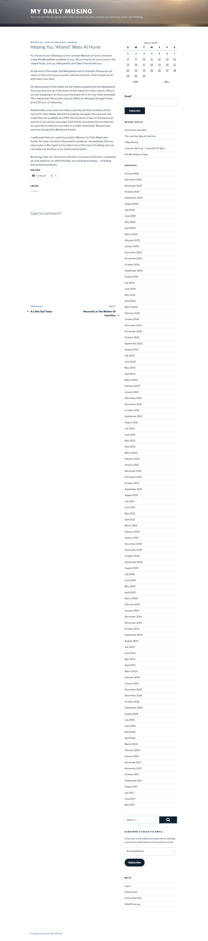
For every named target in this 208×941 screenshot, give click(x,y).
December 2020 (133, 543)
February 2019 (132, 677)
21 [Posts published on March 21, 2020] (174, 64)
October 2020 (132, 555)
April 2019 (130, 665)
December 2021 (133, 471)
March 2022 (131, 452)
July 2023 (130, 355)
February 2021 (132, 531)
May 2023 (130, 367)
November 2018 (133, 695)
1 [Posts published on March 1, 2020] (128, 53)
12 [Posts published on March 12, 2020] (159, 59)
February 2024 (132, 313)
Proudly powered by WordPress (46, 933)
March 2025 (131, 234)
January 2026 (132, 173)
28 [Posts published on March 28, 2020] (174, 70)
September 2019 (133, 634)
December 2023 (133, 325)
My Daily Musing (61, 11)
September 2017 (133, 780)
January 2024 (132, 319)
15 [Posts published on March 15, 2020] (128, 64)
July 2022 (130, 428)
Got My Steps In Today (136, 154)
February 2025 (132, 240)
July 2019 (130, 647)
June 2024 (130, 288)
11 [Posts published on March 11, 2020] (151, 59)
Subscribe (134, 862)
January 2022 (132, 464)
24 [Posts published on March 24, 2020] (144, 70)
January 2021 (132, 537)
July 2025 (130, 209)
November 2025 (133, 185)
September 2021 (133, 489)
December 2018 (133, 689)
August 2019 (131, 641)
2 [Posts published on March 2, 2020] (136, 53)
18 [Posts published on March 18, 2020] (151, 64)
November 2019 (133, 622)
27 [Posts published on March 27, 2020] (167, 70)
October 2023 (132, 337)
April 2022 (130, 446)
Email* (151, 100)
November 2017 (133, 768)
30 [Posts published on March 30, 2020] (135, 75)
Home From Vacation (136, 130)
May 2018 (130, 732)
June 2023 (130, 361)
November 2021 (133, 477)
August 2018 (131, 713)
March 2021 (131, 525)
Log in (128, 886)
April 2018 (130, 738)
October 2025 (132, 191)
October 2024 (132, 264)
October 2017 (132, 774)
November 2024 (133, 258)
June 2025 (130, 215)
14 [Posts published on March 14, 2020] (174, 59)
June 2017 (130, 798)
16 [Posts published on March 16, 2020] (136, 64)
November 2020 (133, 549)
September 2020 (134, 562)
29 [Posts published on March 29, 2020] (128, 75)
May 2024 (130, 295)
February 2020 (132, 604)
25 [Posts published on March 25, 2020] (151, 70)
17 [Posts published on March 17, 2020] (144, 64)
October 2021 (132, 483)
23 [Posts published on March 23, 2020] (136, 70)
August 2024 (131, 276)
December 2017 (133, 762)
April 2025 (130, 228)
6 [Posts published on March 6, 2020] (167, 53)
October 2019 (132, 628)
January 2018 (132, 756)
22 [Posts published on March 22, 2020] (128, 70)
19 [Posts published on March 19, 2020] (159, 64)
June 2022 (130, 434)
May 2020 (130, 586)
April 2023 (130, 373)
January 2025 (132, 246)
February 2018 (132, 750)
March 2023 (131, 379)
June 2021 (130, 507)
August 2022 (131, 422)
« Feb (135, 81)
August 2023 (131, 349)
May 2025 (130, 222)
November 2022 (133, 404)
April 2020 (130, 592)
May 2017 (130, 804)
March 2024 (131, 307)
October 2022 (132, 410)
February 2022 (132, 458)
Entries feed (131, 892)
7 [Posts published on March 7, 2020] (174, 53)
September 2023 (134, 343)
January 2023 (132, 392)
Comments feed (133, 898)
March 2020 (131, 598)
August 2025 (131, 203)
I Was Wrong (131, 142)
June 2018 (130, 725)
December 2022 (133, 398)
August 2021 (131, 495)
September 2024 (134, 270)
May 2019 (130, 659)
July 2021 (129, 501)
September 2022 (133, 416)
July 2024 (130, 282)
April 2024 (130, 301)
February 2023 (132, 385)
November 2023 (133, 331)
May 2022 (130, 440)
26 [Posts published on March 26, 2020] (159, 70)
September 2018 (133, 707)
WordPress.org (132, 904)
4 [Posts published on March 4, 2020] (151, 53)
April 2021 (130, 519)
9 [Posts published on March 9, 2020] (136, 59)
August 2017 (131, 786)
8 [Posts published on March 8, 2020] (128, 59)
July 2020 (130, 574)
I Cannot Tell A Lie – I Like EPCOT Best (145, 148)
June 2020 (130, 580)
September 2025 (134, 197)
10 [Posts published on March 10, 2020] (144, 59)
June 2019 (130, 653)
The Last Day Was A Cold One (140, 136)
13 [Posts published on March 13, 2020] (167, 59)
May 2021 (130, 513)
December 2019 (133, 616)
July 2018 (130, 719)
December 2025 (133, 179)
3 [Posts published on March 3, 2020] (144, 53)
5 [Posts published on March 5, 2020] (159, 53)
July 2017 (129, 792)
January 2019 (132, 683)
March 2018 (131, 744)
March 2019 (131, 671)
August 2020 (131, 568)
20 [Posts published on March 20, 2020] (167, 64)
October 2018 (132, 701)
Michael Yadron (66, 42)
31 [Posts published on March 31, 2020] (144, 75)
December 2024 (133, 252)
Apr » (166, 81)
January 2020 (132, 610)
